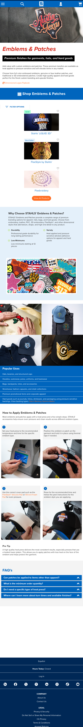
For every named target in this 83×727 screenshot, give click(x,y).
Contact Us (41, 701)
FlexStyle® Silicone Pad (12, 494)
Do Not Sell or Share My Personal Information (41, 715)
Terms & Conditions (41, 723)
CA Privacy (41, 719)
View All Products (41, 198)
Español (41, 661)
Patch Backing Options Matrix (42, 401)
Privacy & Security (41, 711)
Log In (41, 676)
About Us (42, 698)
